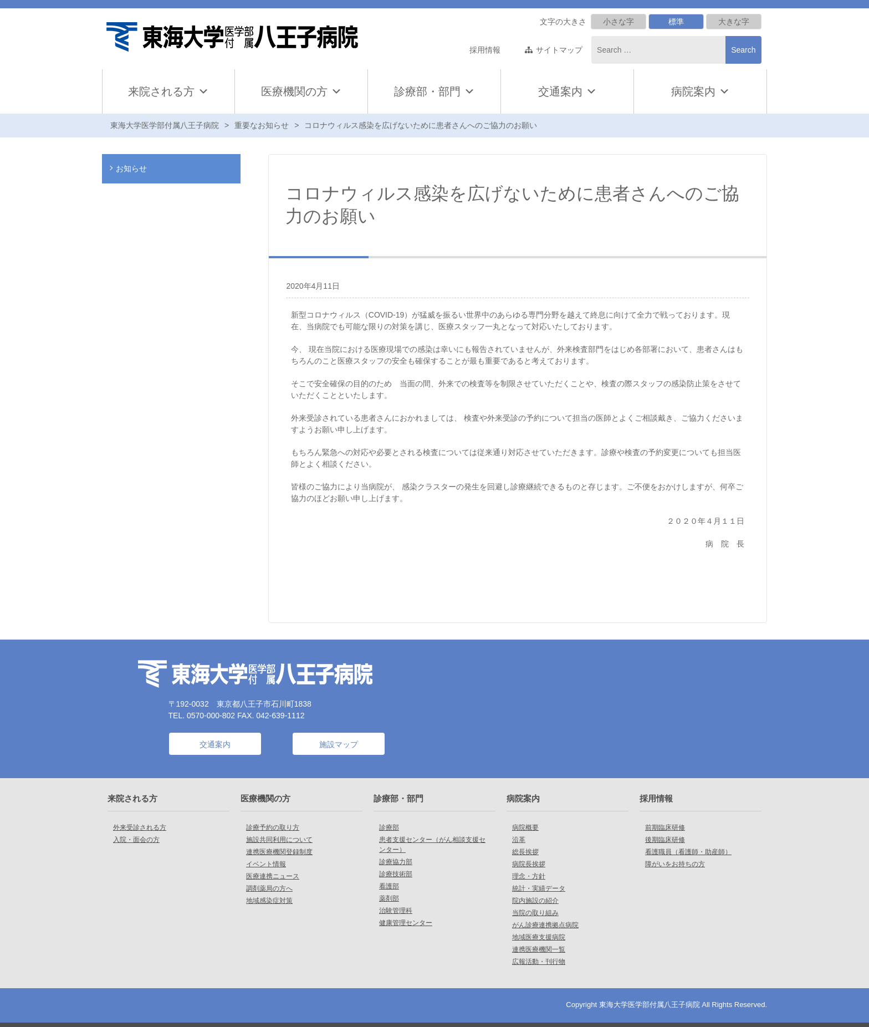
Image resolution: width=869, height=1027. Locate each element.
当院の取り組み (535, 913)
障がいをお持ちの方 (675, 864)
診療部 (389, 827)
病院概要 (525, 827)
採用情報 (484, 49)
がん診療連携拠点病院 (545, 925)
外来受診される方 (139, 827)
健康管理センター (405, 923)
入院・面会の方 (136, 840)
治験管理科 (395, 910)
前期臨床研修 (665, 827)
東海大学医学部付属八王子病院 (164, 125)
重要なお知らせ (261, 125)
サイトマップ (559, 49)
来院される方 (168, 91)
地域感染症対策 (269, 901)
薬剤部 (389, 898)
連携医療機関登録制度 (279, 852)
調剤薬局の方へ (269, 888)
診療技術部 (395, 874)
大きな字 (733, 21)
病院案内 (700, 91)
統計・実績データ (538, 888)
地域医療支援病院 (538, 937)
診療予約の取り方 (272, 827)
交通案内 (560, 91)
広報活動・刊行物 (538, 961)
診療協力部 (395, 862)
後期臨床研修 (665, 840)
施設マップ (338, 744)
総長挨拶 (525, 852)
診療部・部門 (434, 91)
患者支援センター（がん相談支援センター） (432, 845)
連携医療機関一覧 (538, 949)
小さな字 (618, 21)
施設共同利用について (279, 840)
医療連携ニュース (272, 876)
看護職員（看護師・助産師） (688, 852)
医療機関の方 (301, 91)
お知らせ (131, 168)
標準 (676, 21)
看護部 (389, 886)
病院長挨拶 (528, 864)
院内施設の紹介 (535, 901)
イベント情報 (266, 864)
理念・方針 (528, 876)
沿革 (518, 840)
